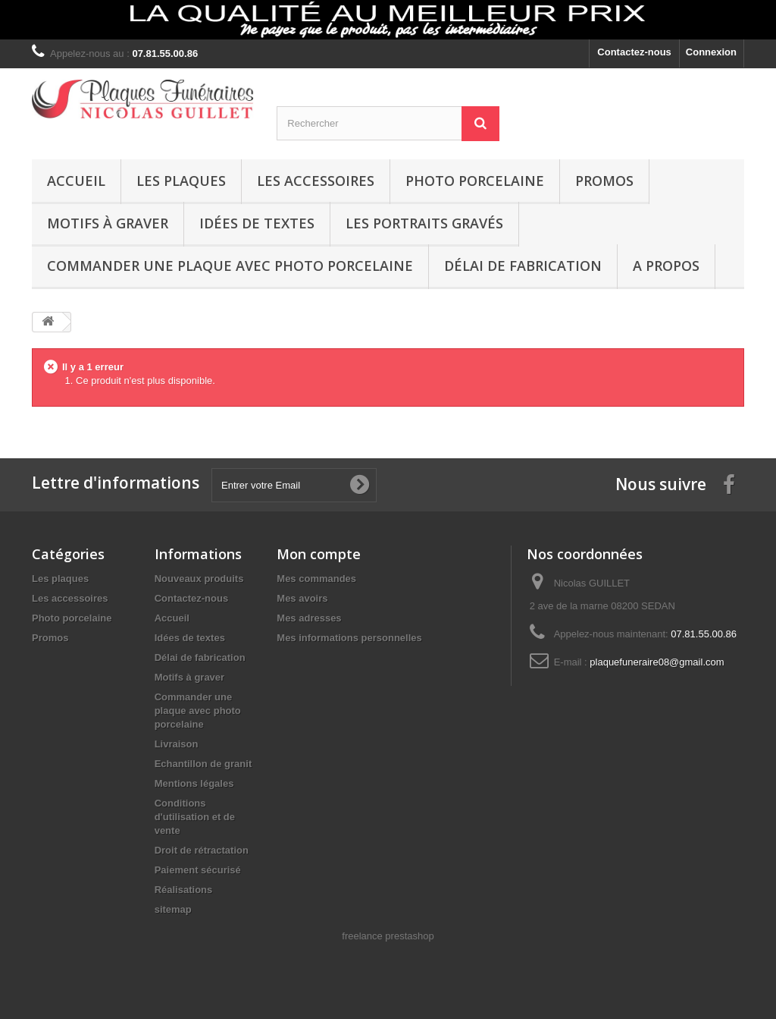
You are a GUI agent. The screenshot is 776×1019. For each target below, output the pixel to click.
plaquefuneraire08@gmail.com (657, 662)
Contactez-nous (634, 52)
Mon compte (319, 554)
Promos (604, 180)
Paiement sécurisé (198, 870)
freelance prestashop (387, 936)
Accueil (76, 180)
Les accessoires (315, 180)
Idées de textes (256, 223)
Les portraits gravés (424, 223)
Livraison (177, 744)
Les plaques (181, 180)
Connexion (711, 52)
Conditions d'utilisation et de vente (195, 816)
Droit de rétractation (202, 850)
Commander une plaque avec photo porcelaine (230, 265)
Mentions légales (194, 783)
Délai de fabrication (523, 265)
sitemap (173, 909)
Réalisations (184, 889)
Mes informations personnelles (349, 637)
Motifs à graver (107, 223)
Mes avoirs (302, 598)
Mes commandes (316, 578)
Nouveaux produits (199, 578)
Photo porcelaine (474, 180)
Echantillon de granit (203, 763)
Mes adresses (309, 618)
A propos (666, 265)
